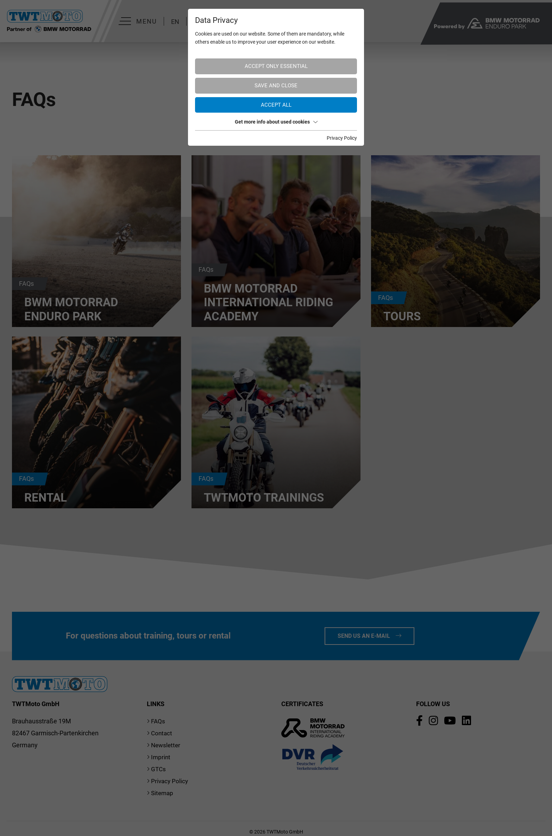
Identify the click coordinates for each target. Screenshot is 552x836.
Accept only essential (276, 66)
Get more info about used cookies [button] (276, 122)
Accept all (276, 105)
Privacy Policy (342, 138)
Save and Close (276, 85)
